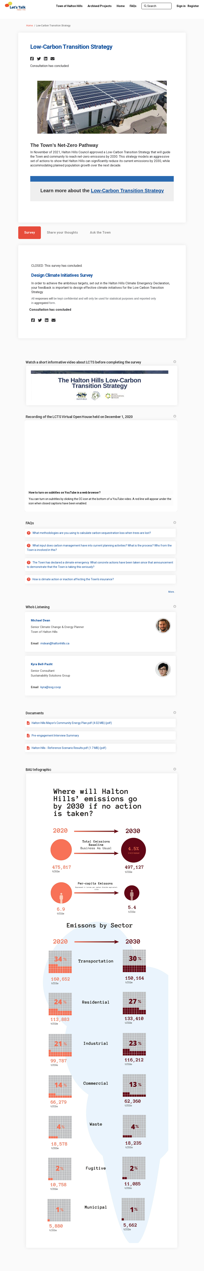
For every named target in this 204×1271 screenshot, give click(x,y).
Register (193, 6)
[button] (32, 59)
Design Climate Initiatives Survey (62, 275)
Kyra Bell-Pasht (42, 664)
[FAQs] (133, 6)
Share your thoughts (62, 232)
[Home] (121, 6)
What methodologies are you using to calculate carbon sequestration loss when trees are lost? (91, 532)
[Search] (156, 6)
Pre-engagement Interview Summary (55, 735)
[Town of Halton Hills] (69, 6)
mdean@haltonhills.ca (54, 643)
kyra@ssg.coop (50, 687)
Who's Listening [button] (101, 607)
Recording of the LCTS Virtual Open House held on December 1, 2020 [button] (101, 417)
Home (29, 25)
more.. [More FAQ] (171, 591)
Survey (29, 232)
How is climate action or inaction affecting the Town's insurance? (73, 579)
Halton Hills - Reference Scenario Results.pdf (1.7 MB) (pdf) (69, 747)
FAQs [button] (101, 523)
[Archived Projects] (100, 6)
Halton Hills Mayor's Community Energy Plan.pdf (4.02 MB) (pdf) (72, 723)
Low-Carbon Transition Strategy (127, 190)
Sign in (181, 6)
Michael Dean (40, 620)
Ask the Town (100, 232)
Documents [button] (101, 713)
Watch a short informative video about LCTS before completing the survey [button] (101, 362)
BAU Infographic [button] (101, 769)
